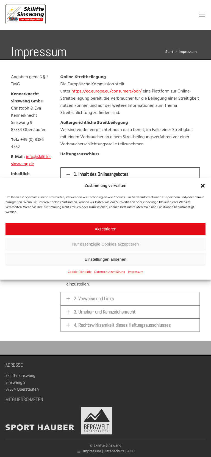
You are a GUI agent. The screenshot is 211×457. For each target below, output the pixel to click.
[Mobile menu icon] (202, 15)
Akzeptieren (105, 235)
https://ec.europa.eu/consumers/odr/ (106, 91)
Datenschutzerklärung (109, 278)
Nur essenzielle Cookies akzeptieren (105, 250)
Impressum (135, 278)
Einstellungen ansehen (105, 265)
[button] (203, 192)
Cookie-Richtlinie (79, 278)
